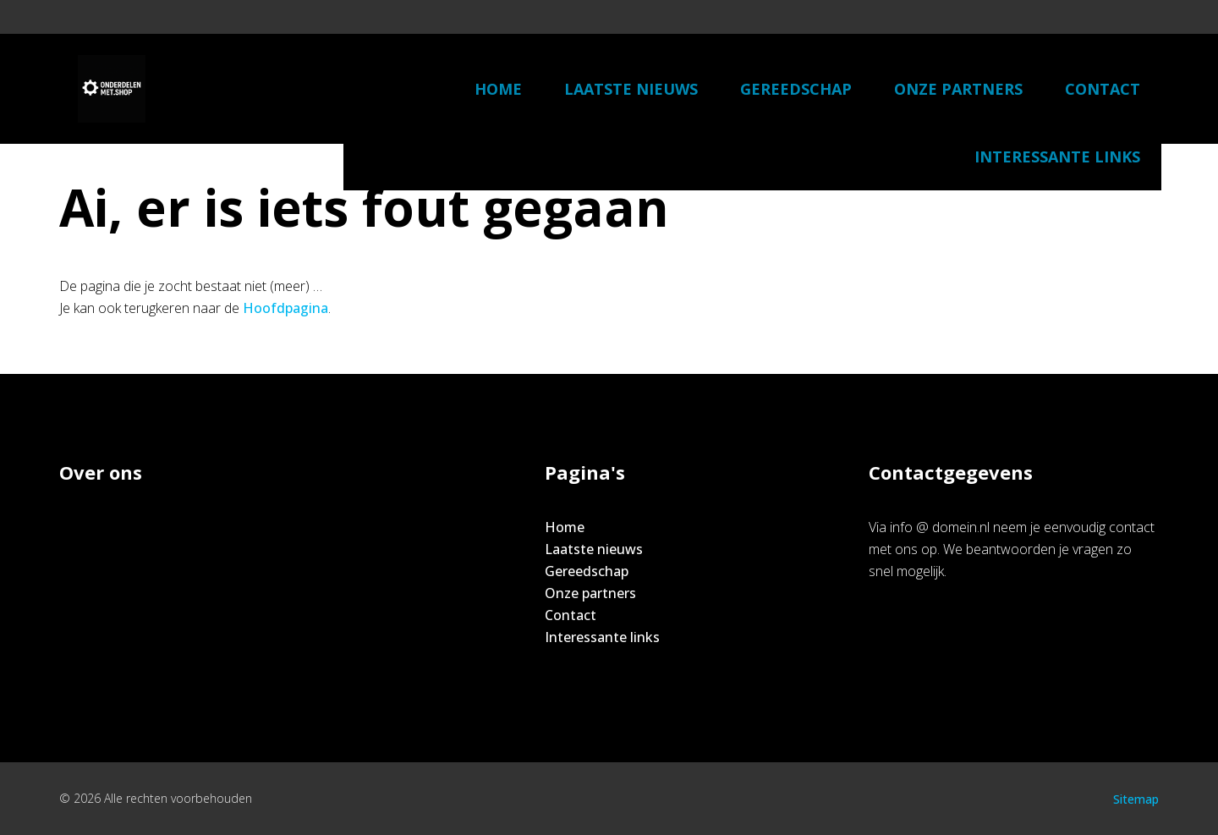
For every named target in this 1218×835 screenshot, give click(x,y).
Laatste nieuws (631, 89)
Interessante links (1057, 156)
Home (498, 89)
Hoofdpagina (285, 308)
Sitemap (1136, 799)
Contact (1102, 89)
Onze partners (958, 89)
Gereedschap (796, 89)
